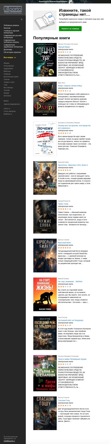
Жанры (6, 63)
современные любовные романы (11, 41)
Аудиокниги (8, 69)
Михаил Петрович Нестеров (68, 44)
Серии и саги (9, 82)
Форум (6, 93)
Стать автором (9, 111)
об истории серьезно (12, 52)
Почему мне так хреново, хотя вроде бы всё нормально (74, 127)
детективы (8, 49)
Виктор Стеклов (63, 240)
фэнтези (7, 28)
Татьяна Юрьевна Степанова (68, 356)
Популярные (9, 66)
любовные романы (11, 25)
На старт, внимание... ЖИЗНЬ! (70, 282)
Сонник (7, 90)
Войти (6, 101)
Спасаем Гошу (64, 400)
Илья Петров (62, 317)
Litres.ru (7, 109)
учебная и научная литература (11, 32)
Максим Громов (63, 279)
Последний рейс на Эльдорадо (70, 320)
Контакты (7, 96)
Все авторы (8, 88)
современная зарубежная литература (13, 46)
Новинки (7, 74)
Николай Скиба (63, 162)
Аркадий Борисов (64, 201)
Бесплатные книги (11, 77)
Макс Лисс (61, 83)
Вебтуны (7, 71)
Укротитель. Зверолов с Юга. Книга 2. (73, 165)
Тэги (5, 85)
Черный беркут (64, 47)
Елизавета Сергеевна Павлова (69, 123)
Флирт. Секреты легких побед (70, 86)
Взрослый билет (64, 243)
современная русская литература (13, 36)
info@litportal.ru (9, 441)
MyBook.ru (8, 114)
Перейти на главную (70, 29)
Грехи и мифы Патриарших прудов (72, 359)
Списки (6, 79)
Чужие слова (63, 204)
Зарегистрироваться (12, 104)
